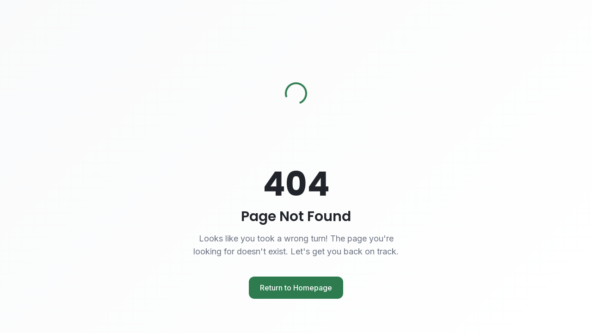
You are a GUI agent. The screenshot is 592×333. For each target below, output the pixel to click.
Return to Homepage (296, 287)
